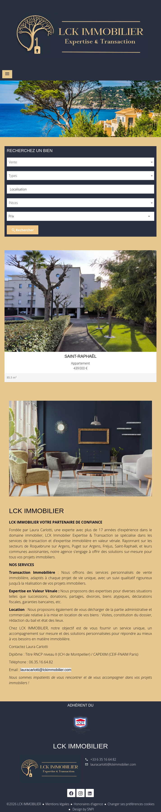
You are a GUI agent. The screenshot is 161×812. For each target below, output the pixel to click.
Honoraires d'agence (88, 804)
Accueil (80, 34)
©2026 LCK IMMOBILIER (24, 804)
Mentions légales (57, 804)
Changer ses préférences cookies (131, 804)
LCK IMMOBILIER (80, 746)
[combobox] (80, 162)
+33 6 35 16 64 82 (103, 759)
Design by (83, 809)
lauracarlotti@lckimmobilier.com (113, 764)
